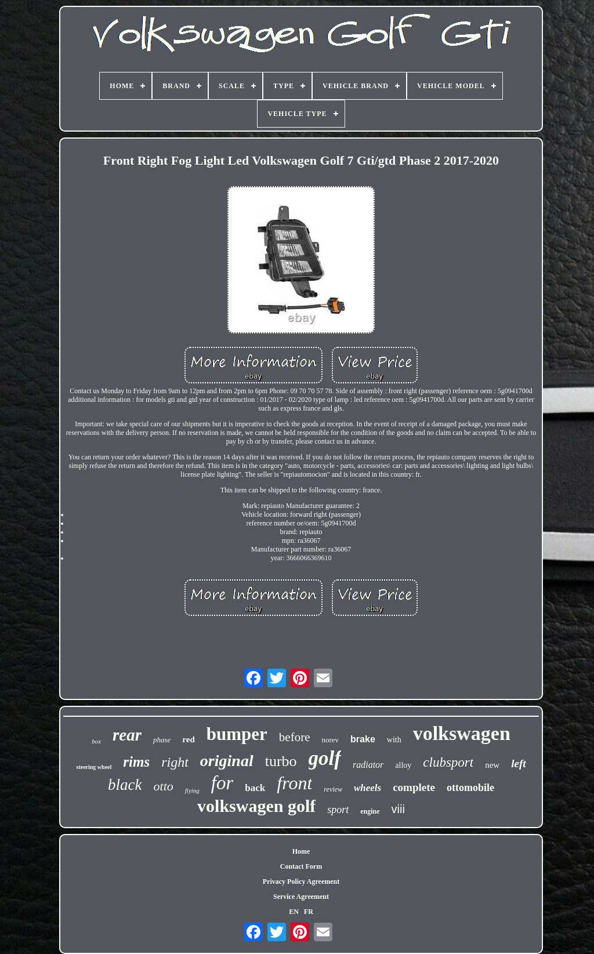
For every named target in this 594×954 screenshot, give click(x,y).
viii (398, 809)
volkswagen (461, 733)
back (255, 787)
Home (301, 851)
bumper (237, 734)
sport (338, 809)
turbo (281, 761)
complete (414, 787)
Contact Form (301, 866)
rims (136, 762)
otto (163, 786)
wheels (367, 787)
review (333, 789)
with (394, 739)
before (294, 737)
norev (330, 739)
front (294, 782)
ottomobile (470, 787)
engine (369, 811)
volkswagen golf (256, 805)
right (175, 762)
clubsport (448, 762)
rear (127, 735)
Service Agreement (301, 897)
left (518, 763)
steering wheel (93, 767)
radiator (368, 765)
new (492, 765)
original (226, 761)
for (222, 782)
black (125, 784)
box (96, 741)
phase (162, 739)
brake (362, 739)
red (188, 739)
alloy (403, 765)
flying (192, 790)
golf (325, 758)
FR (308, 912)
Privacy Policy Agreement (301, 881)
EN (294, 912)
